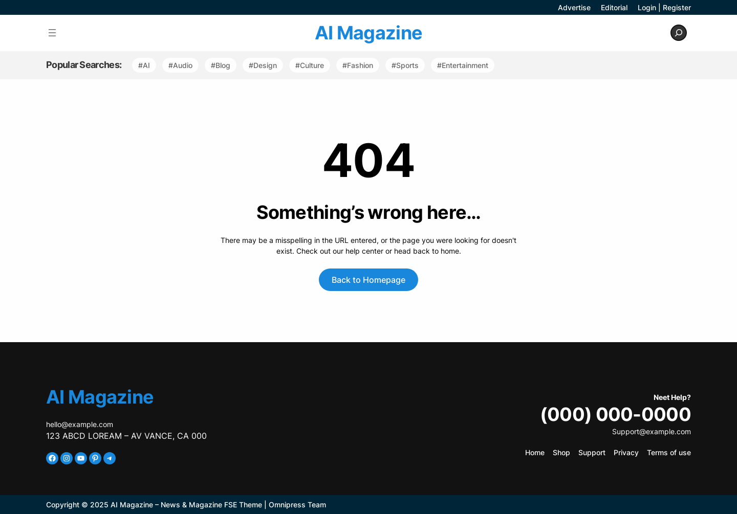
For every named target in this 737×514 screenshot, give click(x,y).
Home (535, 452)
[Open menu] (52, 33)
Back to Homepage (368, 280)
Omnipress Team (297, 504)
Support (591, 452)
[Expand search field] (678, 33)
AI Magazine (368, 32)
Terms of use (669, 452)
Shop (561, 452)
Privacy (626, 452)
